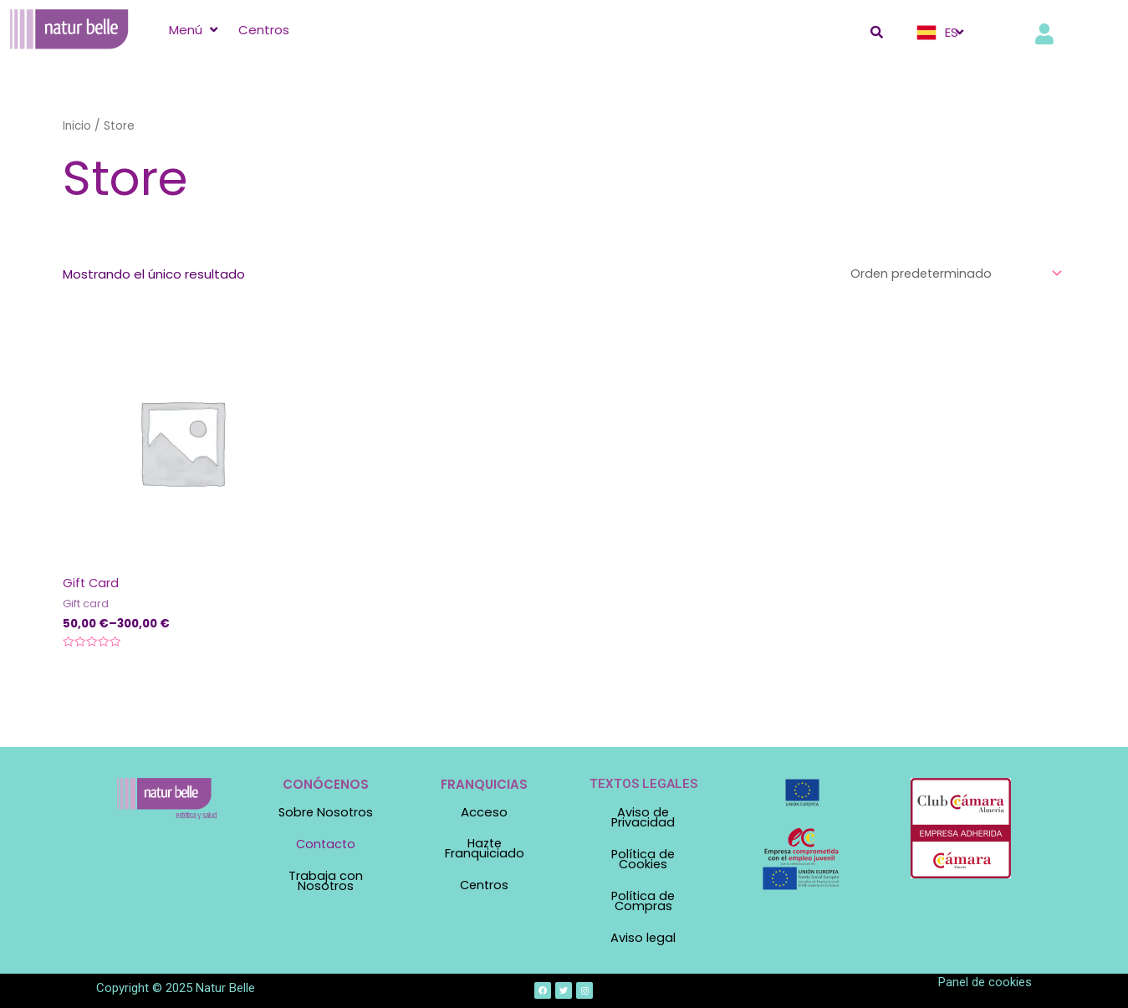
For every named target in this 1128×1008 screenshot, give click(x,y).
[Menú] (195, 30)
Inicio (78, 126)
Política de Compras (643, 898)
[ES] (942, 33)
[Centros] (264, 30)
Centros (484, 884)
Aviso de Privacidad (643, 817)
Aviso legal (643, 934)
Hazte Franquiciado (484, 849)
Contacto (325, 844)
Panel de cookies (985, 977)
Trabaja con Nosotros (325, 880)
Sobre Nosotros (325, 812)
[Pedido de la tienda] (952, 274)
